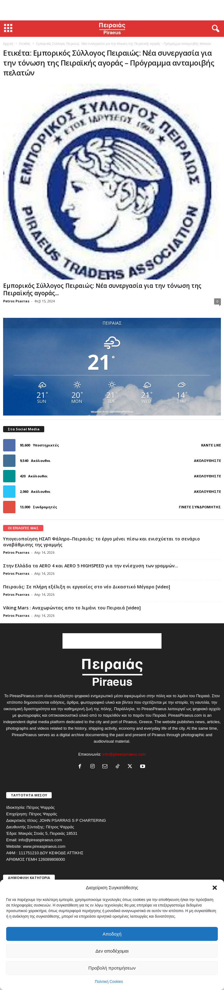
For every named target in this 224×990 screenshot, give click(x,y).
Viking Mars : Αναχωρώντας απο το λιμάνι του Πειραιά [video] (72, 608)
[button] (215, 888)
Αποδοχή (112, 934)
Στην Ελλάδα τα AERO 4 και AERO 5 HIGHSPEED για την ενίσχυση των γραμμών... (90, 566)
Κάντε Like (211, 445)
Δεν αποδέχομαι (111, 951)
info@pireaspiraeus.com (124, 754)
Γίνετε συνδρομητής (200, 507)
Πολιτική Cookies (109, 981)
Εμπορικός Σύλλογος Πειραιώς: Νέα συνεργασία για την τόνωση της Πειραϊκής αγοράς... (102, 289)
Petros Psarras (16, 301)
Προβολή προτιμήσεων (112, 968)
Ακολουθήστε (207, 460)
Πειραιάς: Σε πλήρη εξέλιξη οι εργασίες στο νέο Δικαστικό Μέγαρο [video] (86, 587)
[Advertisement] (112, 10)
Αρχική (8, 43)
